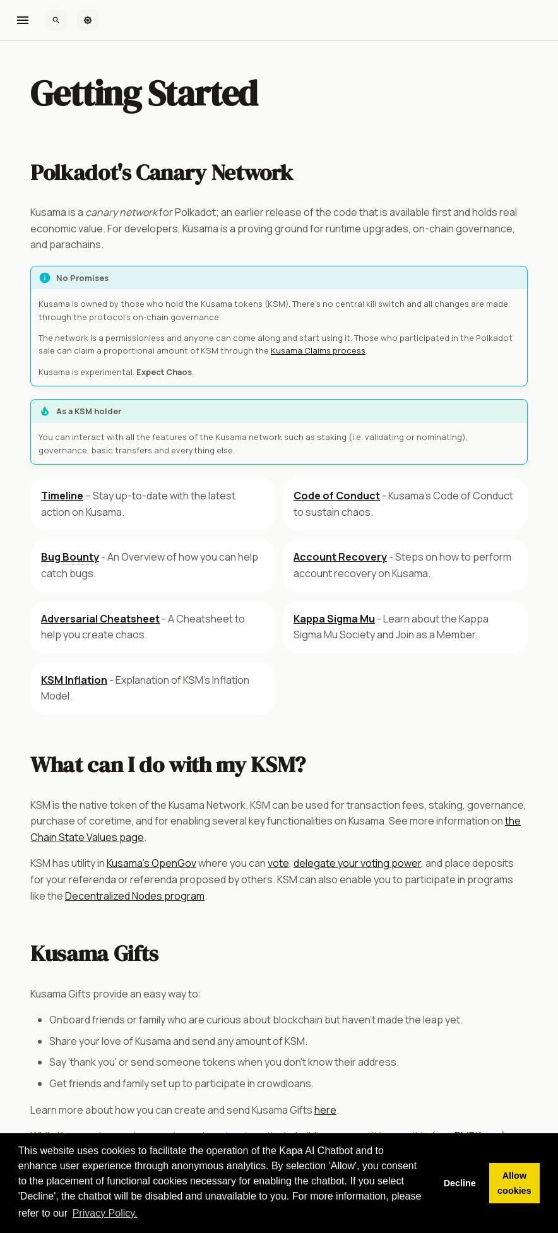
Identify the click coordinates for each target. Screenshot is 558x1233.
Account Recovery (340, 557)
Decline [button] (460, 1183)
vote (278, 863)
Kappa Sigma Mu (334, 619)
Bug (70, 557)
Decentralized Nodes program (135, 896)
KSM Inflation (74, 680)
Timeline (62, 496)
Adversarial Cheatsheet (100, 619)
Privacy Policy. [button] (105, 1213)
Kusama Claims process (318, 350)
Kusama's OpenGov (151, 863)
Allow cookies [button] (514, 1183)
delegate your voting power (357, 863)
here (325, 1110)
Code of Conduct (337, 496)
